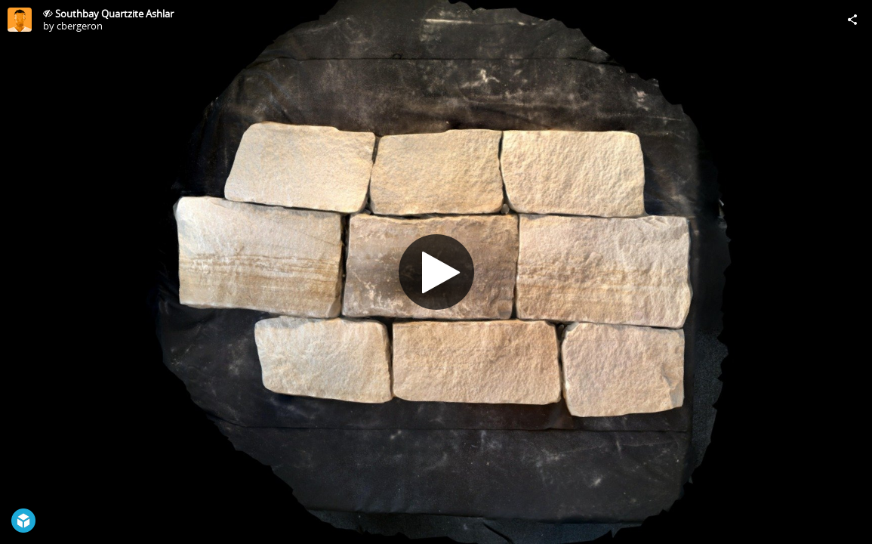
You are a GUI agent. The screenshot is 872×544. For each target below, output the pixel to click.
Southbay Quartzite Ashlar (114, 13)
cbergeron (80, 25)
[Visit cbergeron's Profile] (20, 20)
